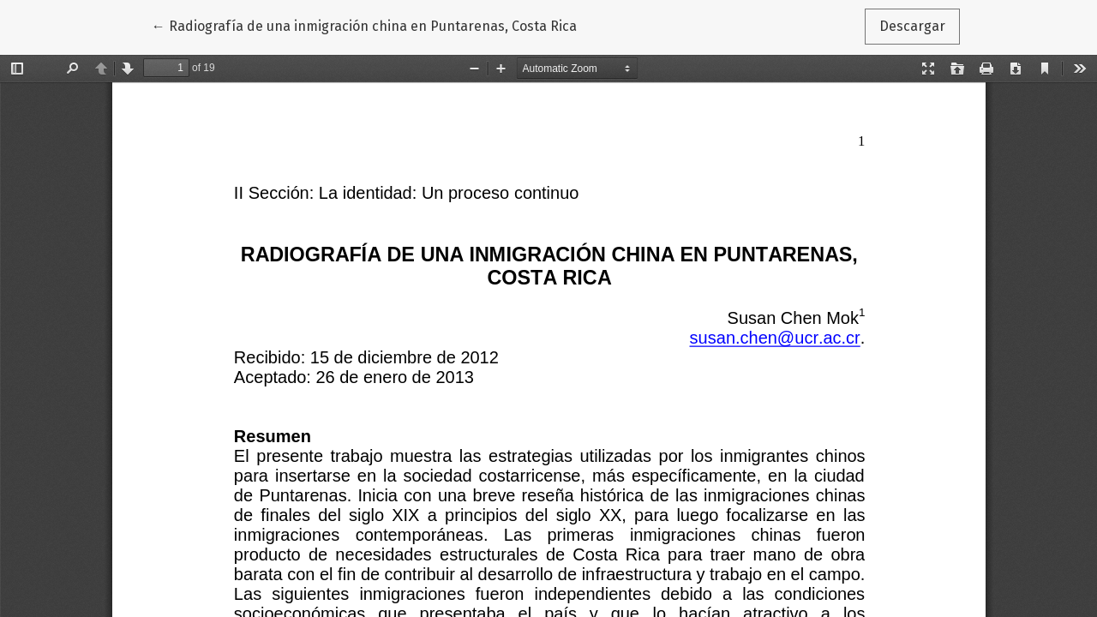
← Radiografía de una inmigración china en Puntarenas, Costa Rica (364, 24)
